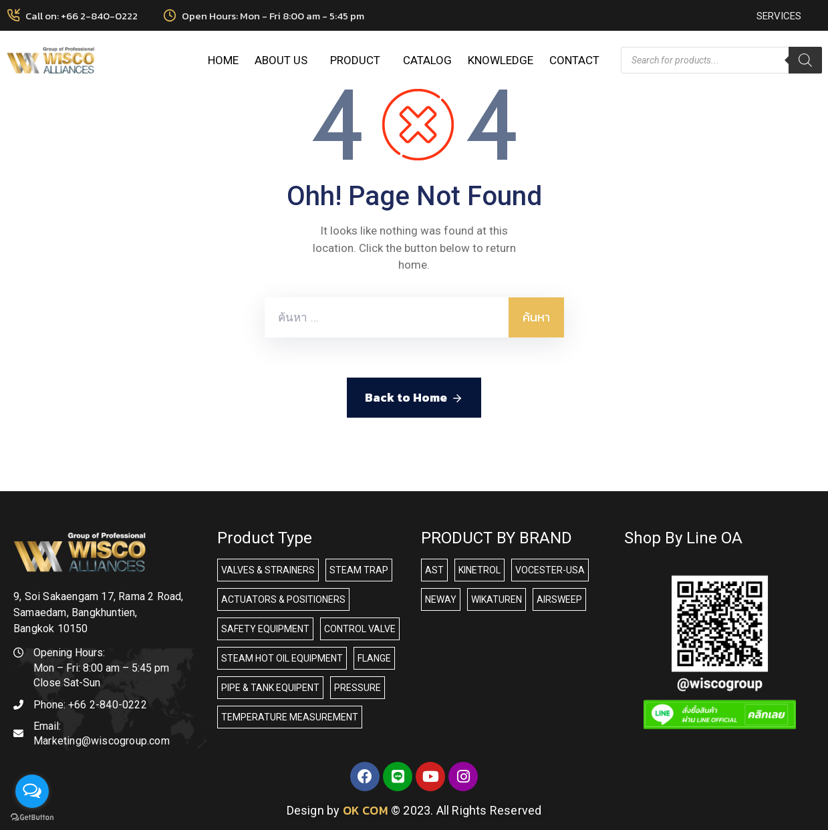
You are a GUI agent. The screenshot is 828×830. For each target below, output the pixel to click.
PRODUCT (358, 60)
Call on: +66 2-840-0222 (81, 15)
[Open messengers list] (32, 791)
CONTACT (574, 60)
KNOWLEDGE (500, 60)
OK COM (365, 810)
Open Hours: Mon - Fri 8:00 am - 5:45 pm (273, 15)
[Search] (805, 60)
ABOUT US (284, 60)
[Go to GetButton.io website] (32, 817)
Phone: (90, 704)
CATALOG (427, 60)
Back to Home (414, 397)
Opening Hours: (69, 652)
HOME (223, 60)
